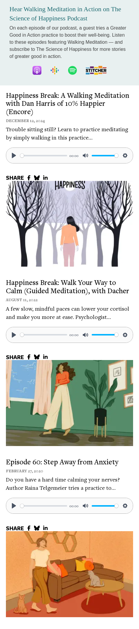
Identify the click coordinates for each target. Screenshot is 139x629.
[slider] (43, 155)
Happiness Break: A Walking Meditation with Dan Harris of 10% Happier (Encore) (67, 103)
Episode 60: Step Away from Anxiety (62, 461)
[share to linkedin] (45, 178)
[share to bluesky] (36, 178)
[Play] (14, 155)
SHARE (15, 178)
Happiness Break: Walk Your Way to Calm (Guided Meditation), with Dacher (67, 286)
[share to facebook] (28, 178)
